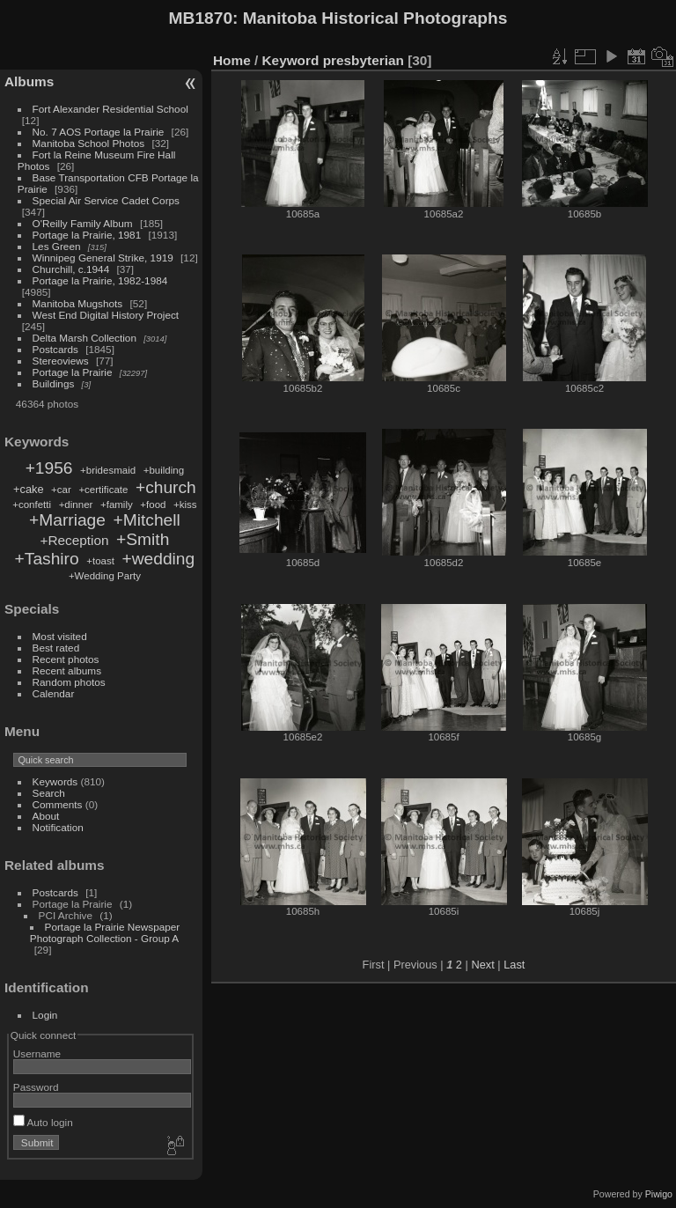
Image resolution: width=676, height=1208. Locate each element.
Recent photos (66, 659)
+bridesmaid (108, 470)
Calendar (54, 693)
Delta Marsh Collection (84, 337)
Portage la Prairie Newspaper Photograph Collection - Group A (105, 932)
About (46, 815)
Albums (29, 81)
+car (61, 489)
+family (116, 504)
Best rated (56, 647)
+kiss (185, 504)
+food (152, 504)
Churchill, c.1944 (71, 269)
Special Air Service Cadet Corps (106, 200)
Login (45, 1014)
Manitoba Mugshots (78, 303)
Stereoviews (61, 360)
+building (163, 470)
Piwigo (658, 1194)
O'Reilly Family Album (83, 223)
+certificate (103, 489)
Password (36, 1087)
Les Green (57, 246)
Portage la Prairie (73, 372)
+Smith (142, 539)
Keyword (291, 60)
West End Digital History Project (106, 314)
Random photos (69, 682)
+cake (28, 489)
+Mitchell (147, 520)
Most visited (60, 636)
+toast (100, 561)
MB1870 (201, 18)
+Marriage (67, 520)
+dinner (76, 504)
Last (514, 964)
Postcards (55, 349)
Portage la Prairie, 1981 (87, 234)
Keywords (55, 781)
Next (482, 964)
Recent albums (67, 670)
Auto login (43, 1122)
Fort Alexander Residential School (110, 108)
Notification (58, 827)
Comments (58, 804)
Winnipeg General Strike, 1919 (103, 257)
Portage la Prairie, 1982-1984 (100, 280)
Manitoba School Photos (89, 143)
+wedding (158, 558)
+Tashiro (47, 558)
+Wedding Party (105, 576)
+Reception (74, 540)
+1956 (49, 468)
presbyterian (363, 60)
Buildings (54, 383)
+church (166, 487)
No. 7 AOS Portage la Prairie (99, 131)
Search (49, 793)
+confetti (31, 504)
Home (232, 60)
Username (37, 1053)
